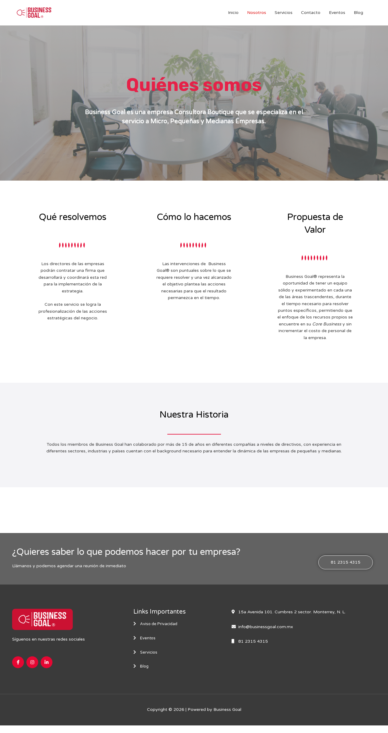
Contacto (310, 15)
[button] (345, 568)
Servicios (284, 15)
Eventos (337, 15)
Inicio (233, 15)
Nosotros (256, 15)
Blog (358, 15)
